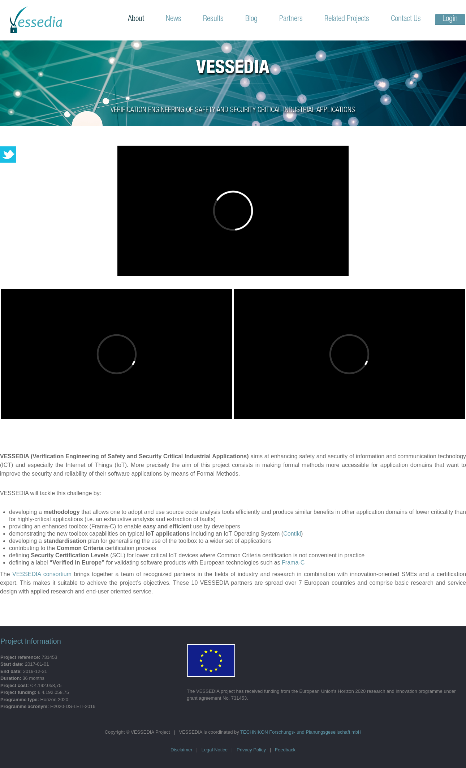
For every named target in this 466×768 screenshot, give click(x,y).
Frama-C (293, 562)
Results (213, 19)
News (173, 19)
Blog (251, 19)
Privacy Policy (251, 749)
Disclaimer (182, 749)
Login (450, 19)
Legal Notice (215, 749)
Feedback (285, 749)
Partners (291, 19)
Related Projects (346, 19)
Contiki (292, 534)
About (136, 19)
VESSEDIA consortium (42, 574)
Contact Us (406, 19)
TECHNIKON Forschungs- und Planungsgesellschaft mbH (300, 732)
